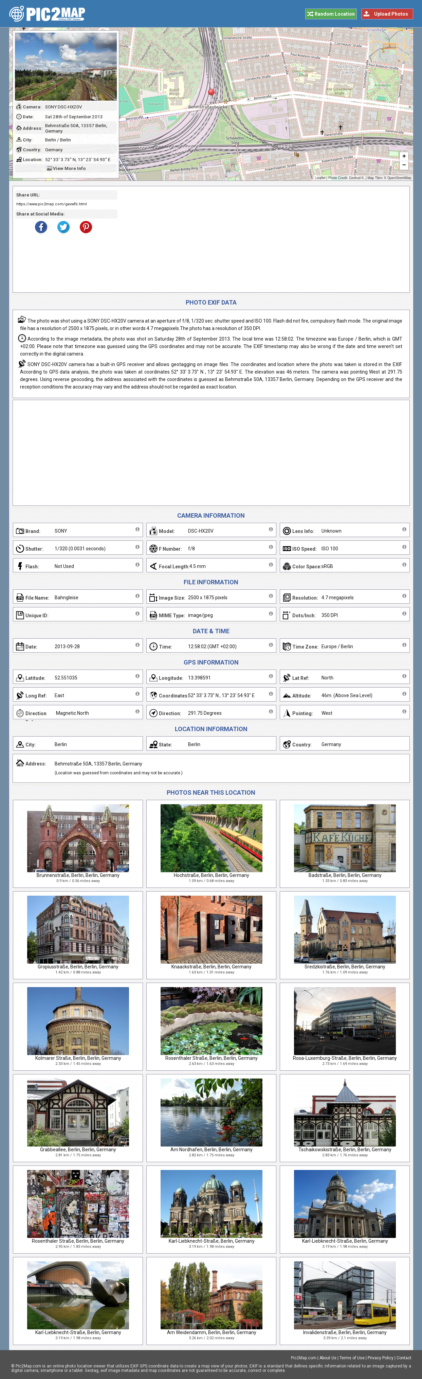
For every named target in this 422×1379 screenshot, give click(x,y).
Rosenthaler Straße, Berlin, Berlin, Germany (211, 1058)
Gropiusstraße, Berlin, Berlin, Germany (78, 966)
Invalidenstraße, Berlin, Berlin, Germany (345, 1332)
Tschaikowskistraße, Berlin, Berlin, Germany (344, 1149)
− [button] (404, 165)
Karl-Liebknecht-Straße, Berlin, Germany (212, 1241)
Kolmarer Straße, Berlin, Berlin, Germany (78, 1058)
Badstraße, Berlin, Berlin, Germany (345, 875)
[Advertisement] (261, 239)
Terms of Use (352, 1358)
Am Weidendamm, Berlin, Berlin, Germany (211, 1332)
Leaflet (320, 178)
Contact (404, 1358)
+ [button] (404, 156)
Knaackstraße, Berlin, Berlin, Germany (211, 966)
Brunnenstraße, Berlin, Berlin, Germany (78, 875)
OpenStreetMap (399, 178)
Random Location (335, 14)
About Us (327, 1358)
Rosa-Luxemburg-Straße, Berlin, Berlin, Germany (345, 1058)
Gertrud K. (357, 178)
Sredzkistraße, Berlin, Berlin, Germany (345, 966)
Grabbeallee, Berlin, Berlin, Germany (78, 1149)
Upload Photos (391, 14)
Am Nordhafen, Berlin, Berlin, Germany (211, 1149)
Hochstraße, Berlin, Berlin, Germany (211, 875)
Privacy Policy (380, 1358)
